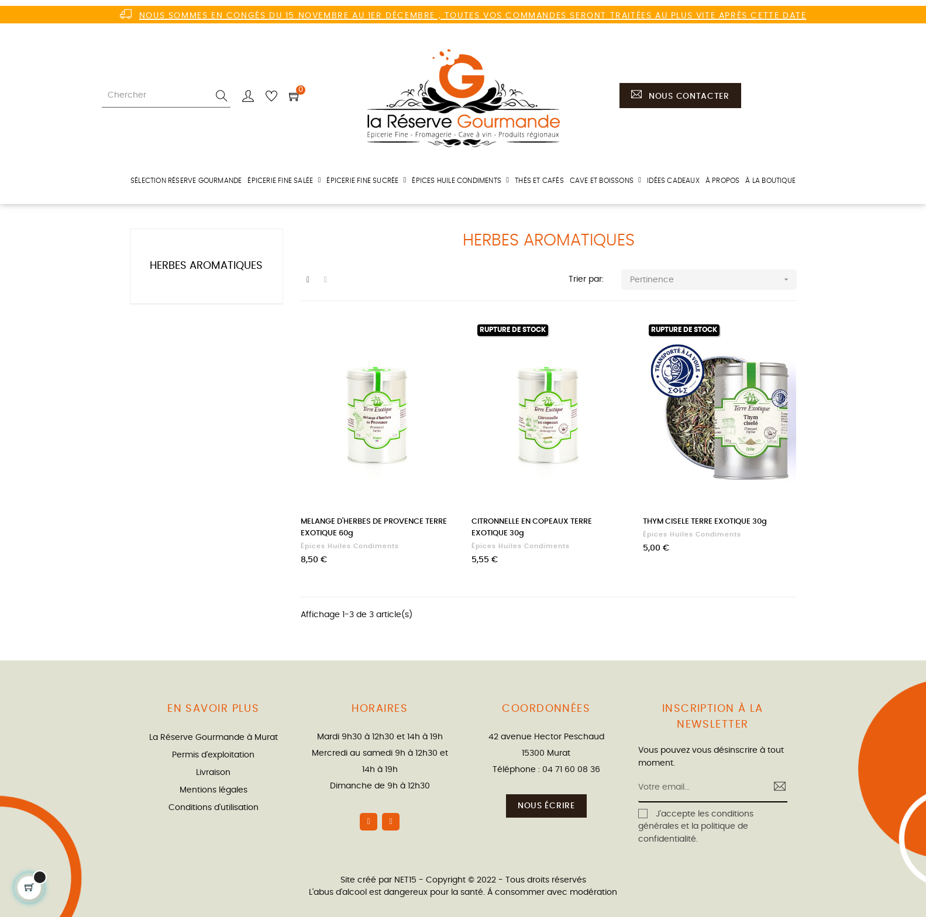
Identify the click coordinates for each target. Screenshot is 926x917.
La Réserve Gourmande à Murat (213, 737)
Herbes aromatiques (206, 266)
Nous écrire (546, 806)
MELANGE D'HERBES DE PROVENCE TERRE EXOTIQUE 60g (374, 527)
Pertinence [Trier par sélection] (713, 279)
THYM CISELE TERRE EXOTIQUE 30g (705, 521)
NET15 (405, 880)
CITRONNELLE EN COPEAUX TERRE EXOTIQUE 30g (531, 527)
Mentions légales (213, 790)
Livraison (213, 773)
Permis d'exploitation (213, 755)
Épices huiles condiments (350, 546)
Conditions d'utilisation (213, 808)
